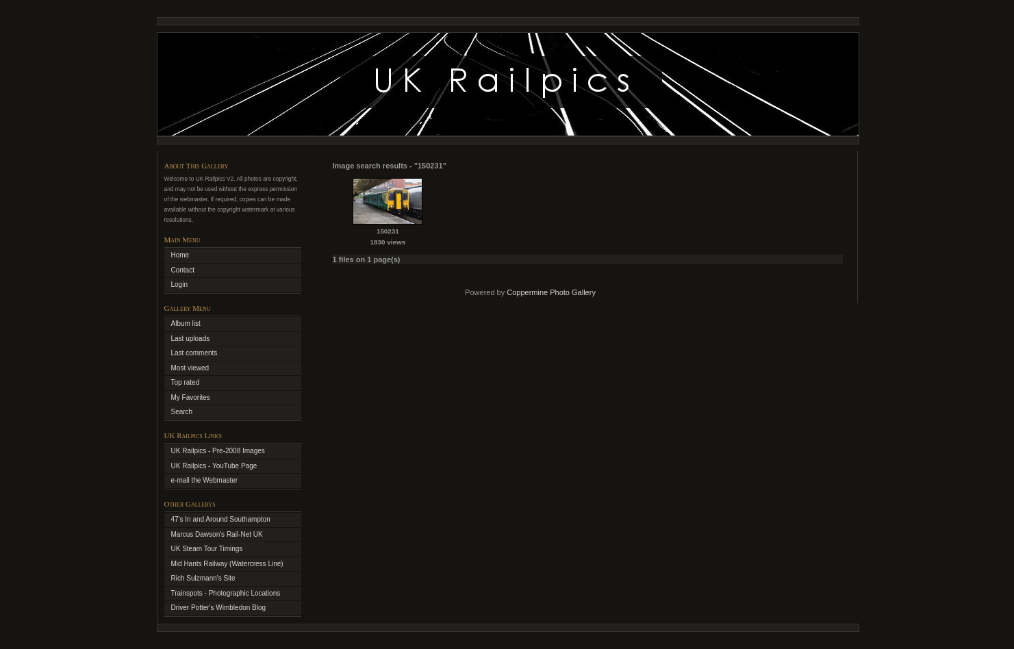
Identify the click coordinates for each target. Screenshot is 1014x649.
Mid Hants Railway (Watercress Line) (227, 564)
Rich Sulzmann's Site (203, 578)
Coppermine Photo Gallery (551, 292)
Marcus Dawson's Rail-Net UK (217, 534)
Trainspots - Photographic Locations (226, 593)
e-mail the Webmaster (204, 480)
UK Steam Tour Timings (207, 548)
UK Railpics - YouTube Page (214, 466)
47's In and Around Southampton (220, 519)
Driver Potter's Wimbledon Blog (218, 607)
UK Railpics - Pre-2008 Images (218, 451)
